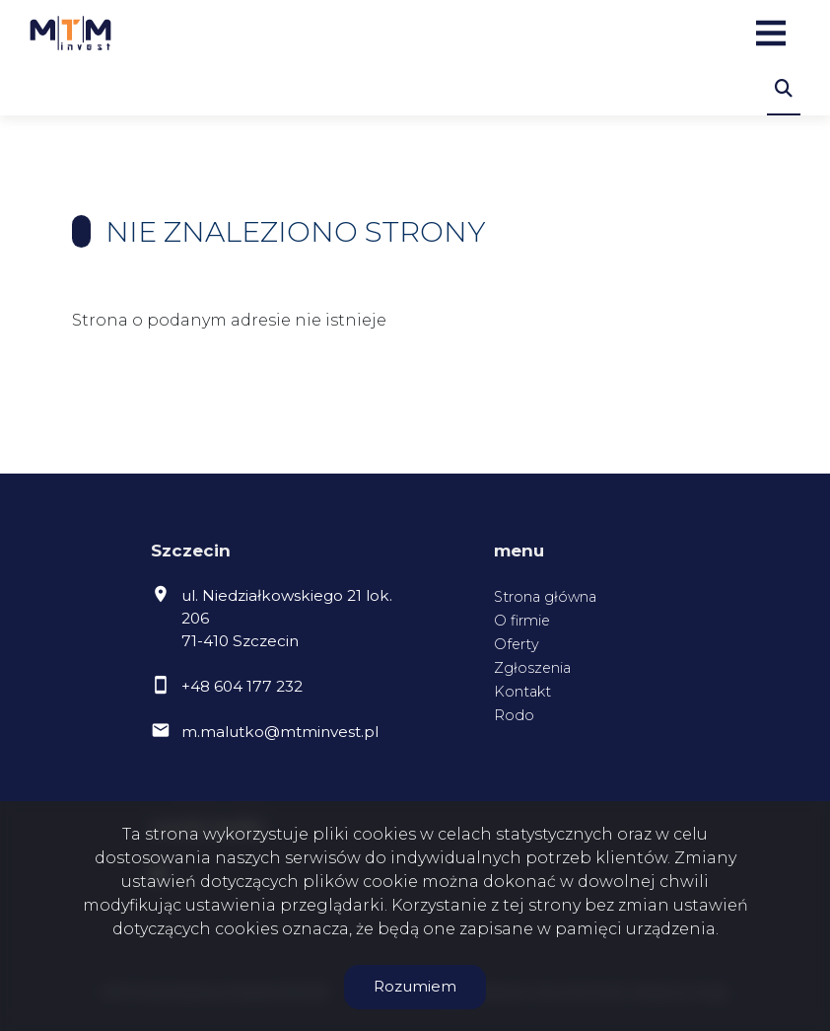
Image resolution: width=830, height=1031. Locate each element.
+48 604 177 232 (242, 686)
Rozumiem (415, 986)
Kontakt (522, 691)
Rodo (514, 715)
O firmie (522, 620)
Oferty (516, 644)
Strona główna (545, 597)
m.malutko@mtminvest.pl (280, 731)
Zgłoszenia (532, 668)
